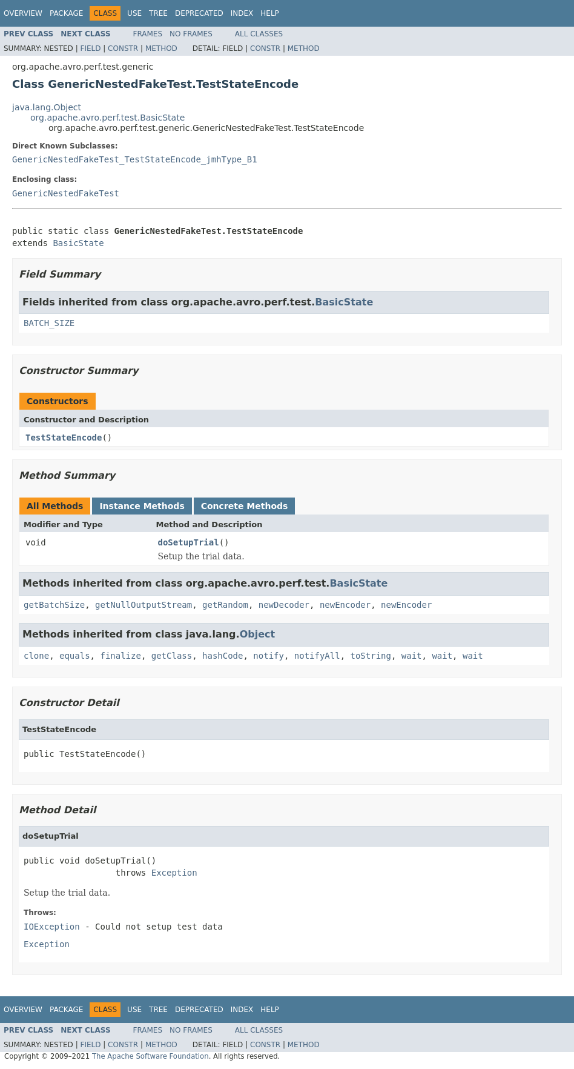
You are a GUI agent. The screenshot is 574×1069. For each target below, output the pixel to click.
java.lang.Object (46, 107)
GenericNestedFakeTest (65, 193)
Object (257, 634)
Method (161, 48)
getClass (171, 656)
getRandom (225, 605)
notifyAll (317, 656)
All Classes (259, 34)
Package (66, 13)
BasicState (78, 243)
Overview (23, 13)
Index (242, 13)
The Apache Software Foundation (150, 1056)
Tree (158, 13)
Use (134, 13)
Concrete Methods (244, 506)
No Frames (191, 34)
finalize (120, 656)
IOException (52, 926)
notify (268, 656)
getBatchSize (54, 605)
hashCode (222, 656)
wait (411, 656)
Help (269, 13)
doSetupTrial (188, 542)
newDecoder (284, 605)
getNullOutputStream (143, 605)
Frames (148, 34)
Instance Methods (141, 506)
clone (36, 656)
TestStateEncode (63, 437)
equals (74, 656)
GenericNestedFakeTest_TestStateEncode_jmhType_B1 (134, 159)
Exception (174, 873)
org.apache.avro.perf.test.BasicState (107, 117)
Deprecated (199, 13)
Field (90, 48)
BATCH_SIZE (49, 323)
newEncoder (345, 605)
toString (371, 656)
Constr (123, 48)
